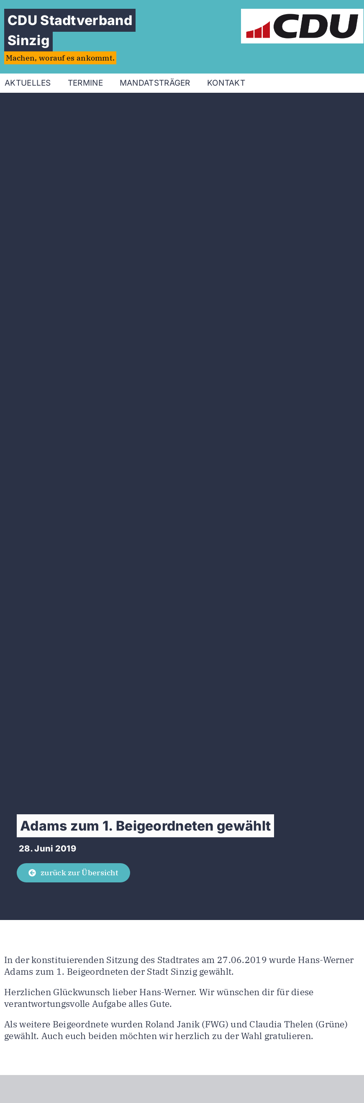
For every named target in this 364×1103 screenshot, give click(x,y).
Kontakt (226, 83)
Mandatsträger (155, 83)
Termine (85, 83)
